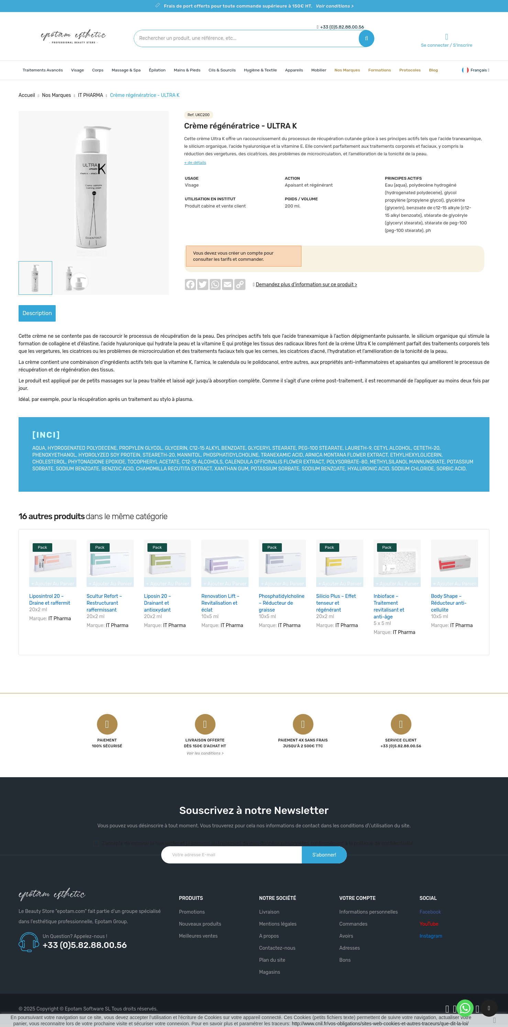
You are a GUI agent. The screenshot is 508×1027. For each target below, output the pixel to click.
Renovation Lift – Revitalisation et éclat (220, 603)
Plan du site (272, 956)
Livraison (269, 908)
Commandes (353, 920)
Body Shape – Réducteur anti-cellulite (448, 603)
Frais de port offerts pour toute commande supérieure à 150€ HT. (259, 6)
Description (43, 313)
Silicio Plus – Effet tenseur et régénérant (336, 603)
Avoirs (346, 932)
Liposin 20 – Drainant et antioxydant (157, 603)
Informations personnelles (368, 908)
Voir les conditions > (205, 749)
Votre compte (357, 894)
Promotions (192, 908)
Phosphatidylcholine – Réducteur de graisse (282, 603)
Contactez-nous (277, 944)
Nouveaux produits (200, 920)
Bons (345, 956)
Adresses (349, 944)
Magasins (269, 968)
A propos (269, 932)
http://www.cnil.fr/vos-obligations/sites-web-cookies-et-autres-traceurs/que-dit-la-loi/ (380, 1023)
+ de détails (195, 162)
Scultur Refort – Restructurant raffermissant (104, 603)
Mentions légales (278, 920)
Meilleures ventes (198, 932)
